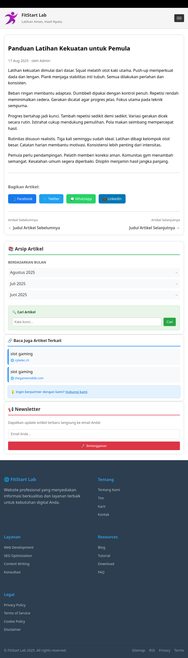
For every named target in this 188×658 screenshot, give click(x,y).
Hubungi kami (76, 392)
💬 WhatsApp (81, 198)
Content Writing (16, 563)
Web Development (19, 547)
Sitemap (138, 650)
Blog (101, 547)
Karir (102, 506)
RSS (152, 650)
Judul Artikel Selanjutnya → (154, 227)
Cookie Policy (14, 621)
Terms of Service (17, 613)
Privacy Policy (14, 605)
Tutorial (104, 555)
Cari (169, 322)
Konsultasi (12, 572)
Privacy (164, 650)
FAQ (101, 572)
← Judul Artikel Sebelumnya (34, 227)
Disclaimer (12, 629)
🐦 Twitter (51, 198)
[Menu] (179, 18)
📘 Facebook (22, 198)
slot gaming (22, 353)
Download (106, 563)
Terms (179, 650)
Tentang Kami (109, 489)
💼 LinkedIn (112, 198)
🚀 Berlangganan (94, 446)
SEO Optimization (18, 555)
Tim (101, 498)
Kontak (103, 514)
